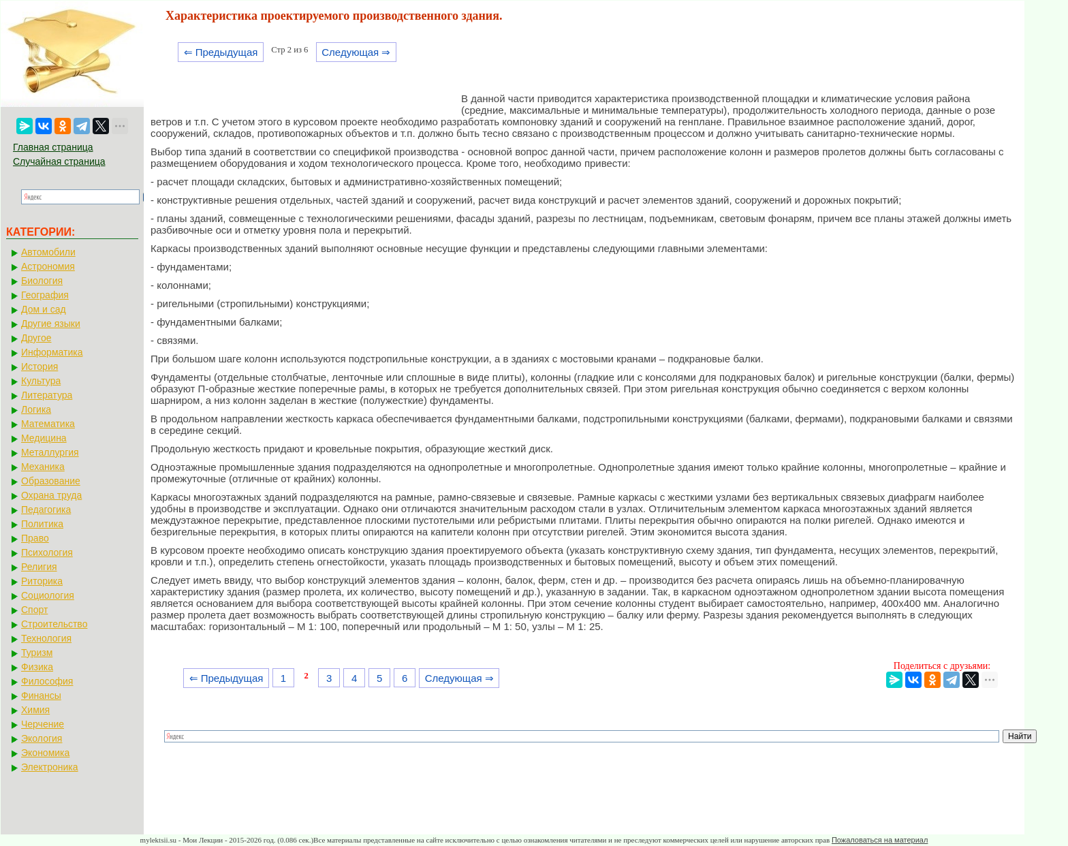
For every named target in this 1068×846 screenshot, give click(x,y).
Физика (37, 666)
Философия (47, 681)
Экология (41, 738)
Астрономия (48, 266)
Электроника (49, 767)
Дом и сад (43, 309)
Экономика (45, 752)
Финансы (41, 695)
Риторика (42, 581)
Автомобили (48, 252)
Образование (50, 480)
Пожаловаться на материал (880, 840)
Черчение (42, 724)
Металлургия (50, 452)
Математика (48, 423)
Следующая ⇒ (355, 52)
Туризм (36, 652)
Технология (46, 638)
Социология (47, 595)
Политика (42, 523)
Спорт (34, 609)
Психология (47, 552)
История (39, 366)
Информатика (51, 352)
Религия (39, 566)
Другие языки (50, 323)
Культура (41, 380)
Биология (42, 280)
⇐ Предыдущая (221, 52)
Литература (46, 395)
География (45, 294)
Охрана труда (51, 495)
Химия (35, 709)
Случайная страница (59, 161)
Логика (36, 409)
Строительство (54, 623)
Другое (36, 337)
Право (35, 538)
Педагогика (46, 509)
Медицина (44, 438)
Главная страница (53, 147)
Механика (43, 466)
